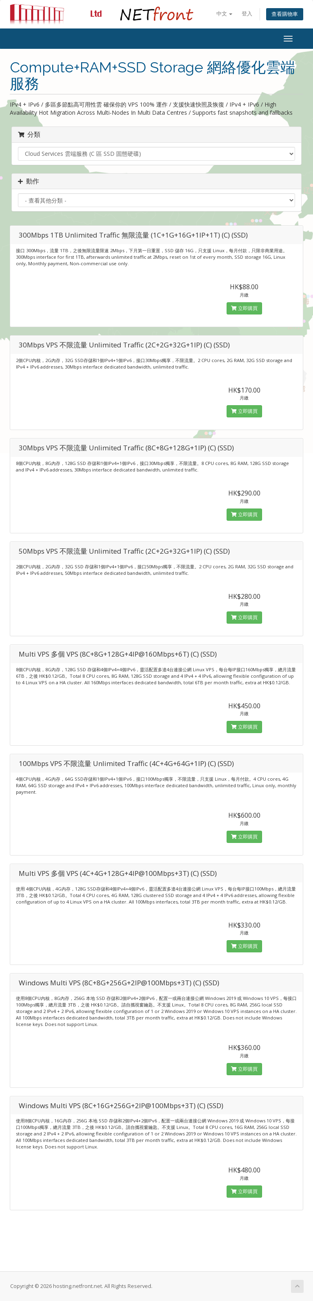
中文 (224, 13)
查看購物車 (284, 14)
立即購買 (244, 308)
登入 (247, 13)
